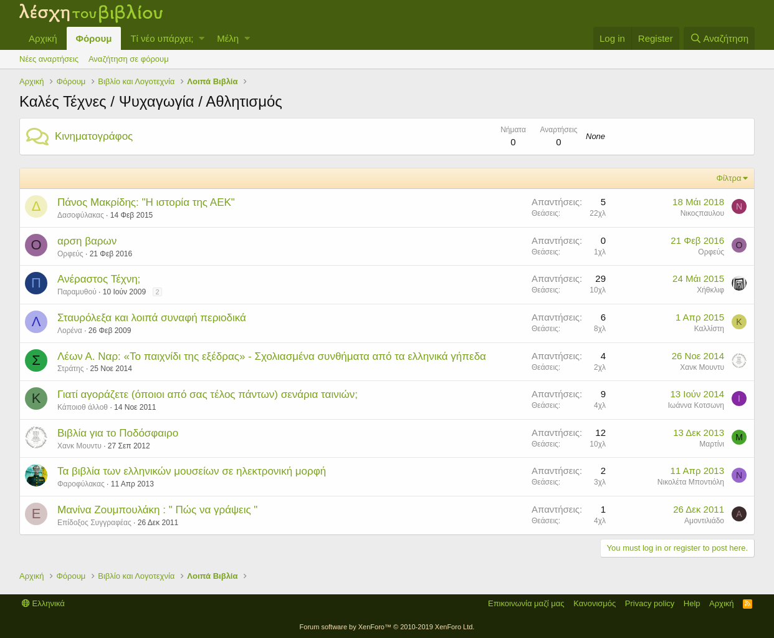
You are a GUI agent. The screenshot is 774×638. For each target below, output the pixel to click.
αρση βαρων (87, 241)
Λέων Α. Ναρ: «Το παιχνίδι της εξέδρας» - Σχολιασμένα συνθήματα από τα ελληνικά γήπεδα (271, 356)
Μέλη (228, 38)
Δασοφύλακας (80, 215)
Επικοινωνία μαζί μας (526, 603)
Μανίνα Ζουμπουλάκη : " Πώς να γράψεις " (157, 510)
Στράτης (70, 368)
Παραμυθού (77, 292)
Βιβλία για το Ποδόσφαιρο (117, 433)
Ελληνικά (43, 603)
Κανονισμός (594, 603)
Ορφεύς (70, 253)
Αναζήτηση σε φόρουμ (128, 59)
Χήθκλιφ (710, 290)
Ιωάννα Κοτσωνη (696, 405)
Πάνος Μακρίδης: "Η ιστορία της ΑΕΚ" (146, 202)
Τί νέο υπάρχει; (161, 38)
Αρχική (43, 38)
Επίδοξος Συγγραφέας (94, 522)
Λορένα (69, 330)
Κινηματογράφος (94, 136)
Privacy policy (649, 603)
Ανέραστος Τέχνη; (98, 279)
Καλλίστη (709, 328)
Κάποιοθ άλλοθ (82, 407)
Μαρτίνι (711, 444)
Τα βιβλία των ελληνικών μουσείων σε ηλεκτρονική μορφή (191, 471)
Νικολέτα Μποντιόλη (690, 482)
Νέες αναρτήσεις (49, 59)
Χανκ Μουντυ (702, 367)
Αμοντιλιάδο (704, 520)
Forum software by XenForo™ (387, 627)
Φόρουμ (94, 38)
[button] (202, 38)
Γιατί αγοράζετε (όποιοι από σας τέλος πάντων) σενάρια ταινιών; (207, 394)
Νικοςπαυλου (702, 213)
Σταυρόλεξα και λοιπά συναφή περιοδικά (151, 318)
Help (692, 603)
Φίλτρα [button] (729, 178)
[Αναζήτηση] (719, 38)
